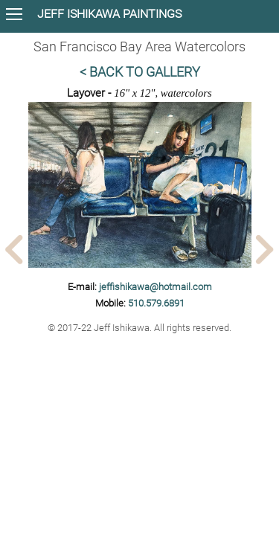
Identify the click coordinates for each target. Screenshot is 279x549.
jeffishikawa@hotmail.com (155, 286)
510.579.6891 (156, 303)
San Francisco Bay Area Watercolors (139, 46)
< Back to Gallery (140, 72)
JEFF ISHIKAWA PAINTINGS (109, 14)
